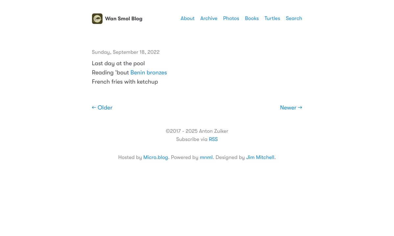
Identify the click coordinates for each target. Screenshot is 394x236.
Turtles (272, 18)
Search (294, 18)
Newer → (291, 108)
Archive (209, 18)
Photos (231, 18)
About (188, 18)
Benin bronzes (148, 72)
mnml (206, 157)
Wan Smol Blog (117, 18)
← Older (102, 108)
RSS (213, 139)
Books (252, 18)
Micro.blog (155, 157)
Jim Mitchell (260, 157)
